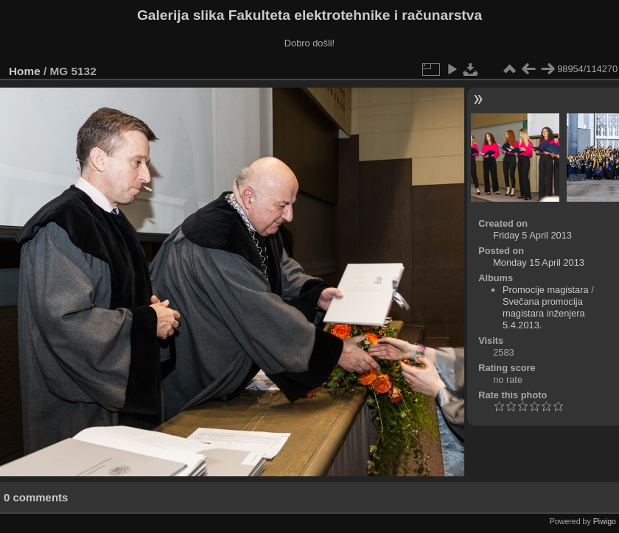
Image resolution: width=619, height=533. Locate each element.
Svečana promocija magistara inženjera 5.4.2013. (544, 313)
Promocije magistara (546, 289)
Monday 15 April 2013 (538, 262)
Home (25, 71)
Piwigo (604, 521)
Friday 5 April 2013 (532, 235)
